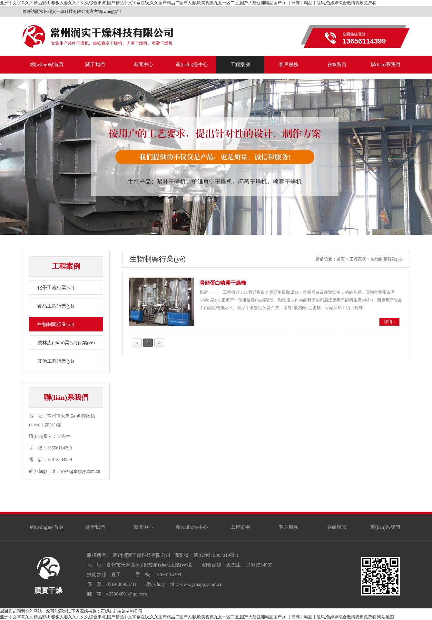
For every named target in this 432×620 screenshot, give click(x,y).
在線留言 (337, 527)
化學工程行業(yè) (55, 287)
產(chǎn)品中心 (192, 527)
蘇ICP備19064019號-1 (216, 555)
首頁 (341, 259)
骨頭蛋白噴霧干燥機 (223, 283)
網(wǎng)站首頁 (47, 527)
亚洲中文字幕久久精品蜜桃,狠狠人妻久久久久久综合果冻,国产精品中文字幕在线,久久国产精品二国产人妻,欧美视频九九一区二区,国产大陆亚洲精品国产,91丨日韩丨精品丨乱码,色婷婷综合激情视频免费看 (188, 2)
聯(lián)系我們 (385, 527)
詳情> (389, 321)
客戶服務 (288, 527)
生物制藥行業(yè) (55, 324)
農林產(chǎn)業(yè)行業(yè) (66, 342)
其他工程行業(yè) (55, 361)
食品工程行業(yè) (55, 306)
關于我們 (95, 527)
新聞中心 (143, 527)
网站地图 (385, 617)
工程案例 (357, 259)
